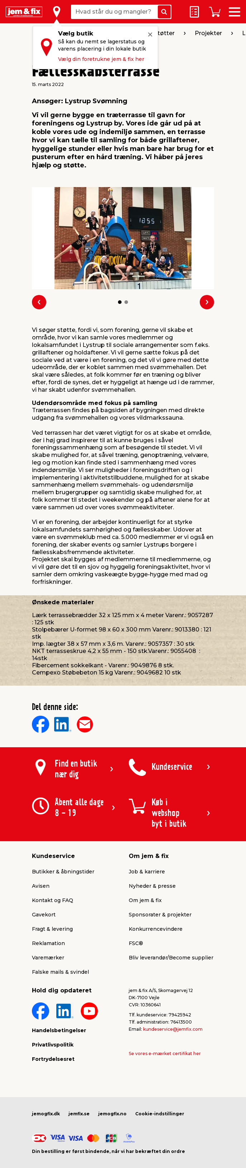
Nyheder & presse (152, 886)
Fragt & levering (52, 929)
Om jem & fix (145, 900)
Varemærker (48, 957)
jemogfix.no (112, 1113)
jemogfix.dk (46, 1113)
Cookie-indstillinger (159, 1113)
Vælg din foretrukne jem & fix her (101, 59)
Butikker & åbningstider (63, 871)
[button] (120, 302)
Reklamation (48, 943)
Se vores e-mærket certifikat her (165, 1053)
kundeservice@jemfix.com (173, 1029)
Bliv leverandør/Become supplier (171, 957)
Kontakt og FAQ (52, 900)
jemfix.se (79, 1113)
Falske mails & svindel (60, 972)
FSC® (136, 943)
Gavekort (44, 914)
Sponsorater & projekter (160, 914)
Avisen (40, 886)
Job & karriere (147, 871)
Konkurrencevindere (156, 929)
